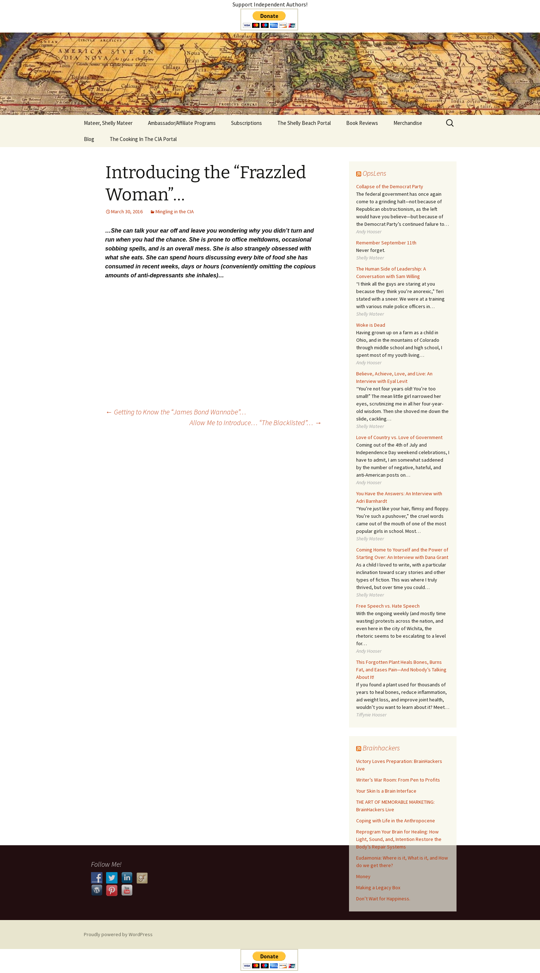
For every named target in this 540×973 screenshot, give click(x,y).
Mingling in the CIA (175, 211)
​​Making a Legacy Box (378, 887)
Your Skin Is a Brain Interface (386, 791)
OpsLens (374, 173)
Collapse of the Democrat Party (389, 186)
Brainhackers (381, 747)
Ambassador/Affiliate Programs (182, 123)
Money (363, 876)
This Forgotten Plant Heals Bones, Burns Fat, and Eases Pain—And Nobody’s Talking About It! (401, 669)
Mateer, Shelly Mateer (108, 123)
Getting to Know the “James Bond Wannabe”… (175, 411)
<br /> (213, 331)
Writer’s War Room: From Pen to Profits (398, 780)
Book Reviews (362, 123)
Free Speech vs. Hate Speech (388, 606)
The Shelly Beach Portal (304, 123)
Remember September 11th (386, 242)
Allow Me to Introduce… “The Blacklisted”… (256, 422)
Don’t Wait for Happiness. (383, 898)
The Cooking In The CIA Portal (143, 139)
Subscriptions (246, 123)
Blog (89, 139)
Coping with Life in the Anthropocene (395, 820)
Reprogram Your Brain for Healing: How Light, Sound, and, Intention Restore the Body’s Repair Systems (398, 839)
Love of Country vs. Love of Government (399, 437)
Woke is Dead (370, 325)
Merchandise (407, 123)
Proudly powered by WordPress (118, 934)
